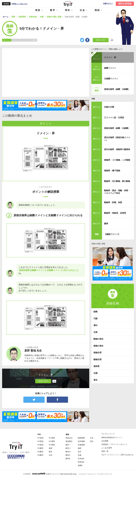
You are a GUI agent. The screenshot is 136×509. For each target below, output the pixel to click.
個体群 (96, 366)
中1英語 (40, 438)
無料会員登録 (125, 3)
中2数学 (40, 452)
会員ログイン (108, 3)
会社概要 (104, 441)
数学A (68, 455)
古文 (92, 438)
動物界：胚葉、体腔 (113, 202)
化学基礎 (81, 441)
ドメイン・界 (110, 57)
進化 (95, 380)
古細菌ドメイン (111, 78)
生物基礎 (81, 445)
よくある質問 (106, 448)
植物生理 (97, 352)
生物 (79, 455)
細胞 (95, 311)
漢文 (92, 441)
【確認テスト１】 (112, 234)
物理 (79, 448)
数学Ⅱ (68, 448)
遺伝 (95, 325)
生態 (95, 373)
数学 (52, 10)
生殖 (95, 332)
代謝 (95, 318)
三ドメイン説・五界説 (114, 117)
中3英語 (40, 445)
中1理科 (52, 438)
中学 (39, 434)
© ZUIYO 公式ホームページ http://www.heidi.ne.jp (50, 474)
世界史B (81, 462)
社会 (82, 10)
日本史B (81, 459)
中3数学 (40, 455)
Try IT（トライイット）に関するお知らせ (117, 455)
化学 (79, 452)
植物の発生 (98, 346)
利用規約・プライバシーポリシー (114, 444)
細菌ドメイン (110, 68)
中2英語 (40, 441)
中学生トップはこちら (19, 4)
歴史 (50, 452)
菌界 (106, 223)
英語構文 (69, 441)
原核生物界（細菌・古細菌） (117, 89)
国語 (97, 10)
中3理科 (52, 445)
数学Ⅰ (68, 445)
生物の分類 (109, 107)
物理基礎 (81, 438)
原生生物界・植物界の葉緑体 (117, 149)
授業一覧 (104, 451)
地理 (50, 448)
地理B (80, 465)
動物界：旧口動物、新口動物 (117, 181)
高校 (67, 434)
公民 (50, 455)
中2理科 (52, 441)
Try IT (68, 4)
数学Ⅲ (68, 452)
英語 (38, 10)
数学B (68, 459)
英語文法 (69, 438)
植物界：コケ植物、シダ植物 (117, 160)
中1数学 (40, 448)
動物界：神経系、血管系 (115, 213)
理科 (67, 10)
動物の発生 (98, 339)
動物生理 (97, 359)
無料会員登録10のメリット (111, 437)
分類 (93, 99)
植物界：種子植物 (112, 170)
